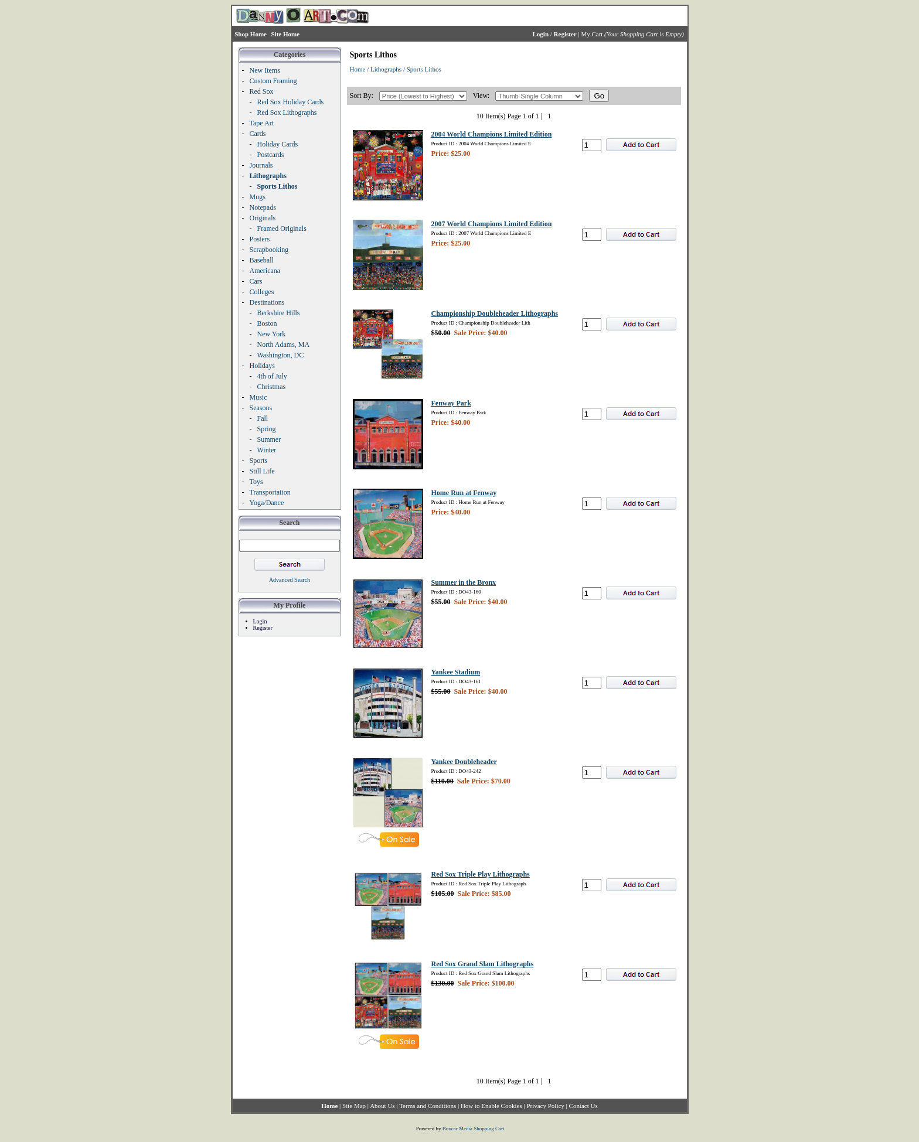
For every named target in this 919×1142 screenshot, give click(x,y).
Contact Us (583, 1105)
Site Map (354, 1105)
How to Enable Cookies (491, 1105)
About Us (382, 1105)
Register (263, 628)
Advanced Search (289, 580)
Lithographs (385, 69)
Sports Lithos (424, 69)
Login (260, 621)
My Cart (592, 34)
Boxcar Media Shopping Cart (474, 1128)
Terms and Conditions (427, 1105)
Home (358, 69)
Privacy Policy (545, 1105)
